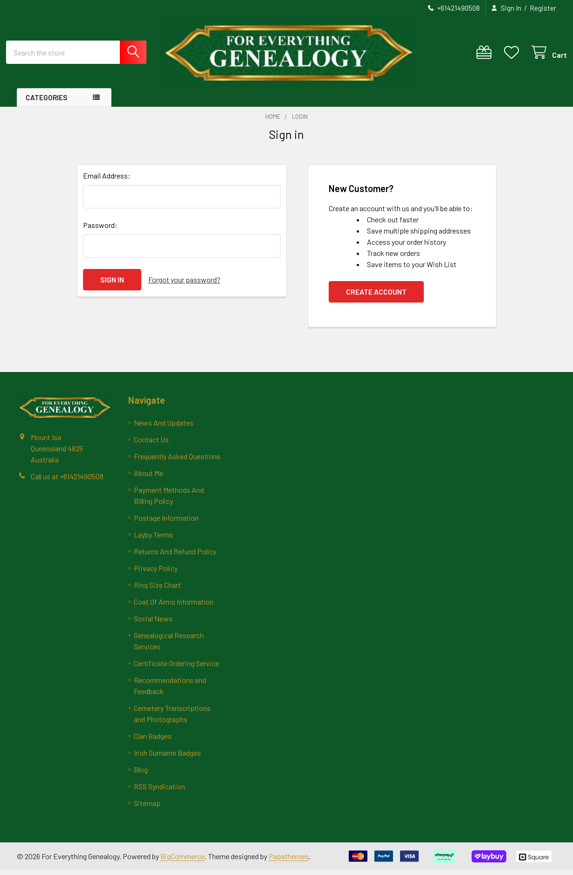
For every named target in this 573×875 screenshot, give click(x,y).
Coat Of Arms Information (174, 606)
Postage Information (166, 522)
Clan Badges (153, 741)
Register (543, 8)
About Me (148, 478)
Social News (153, 623)
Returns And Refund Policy (175, 556)
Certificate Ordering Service (176, 668)
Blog (141, 774)
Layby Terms (153, 539)
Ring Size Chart (157, 590)
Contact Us (151, 444)
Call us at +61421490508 (67, 481)
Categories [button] (46, 102)
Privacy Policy (156, 573)
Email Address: (107, 180)
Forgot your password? (184, 284)
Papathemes (289, 860)
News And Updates (163, 427)
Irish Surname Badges (167, 757)
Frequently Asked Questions (177, 461)
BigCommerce (182, 860)
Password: (100, 230)
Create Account (376, 296)
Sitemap (147, 808)
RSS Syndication (159, 791)
